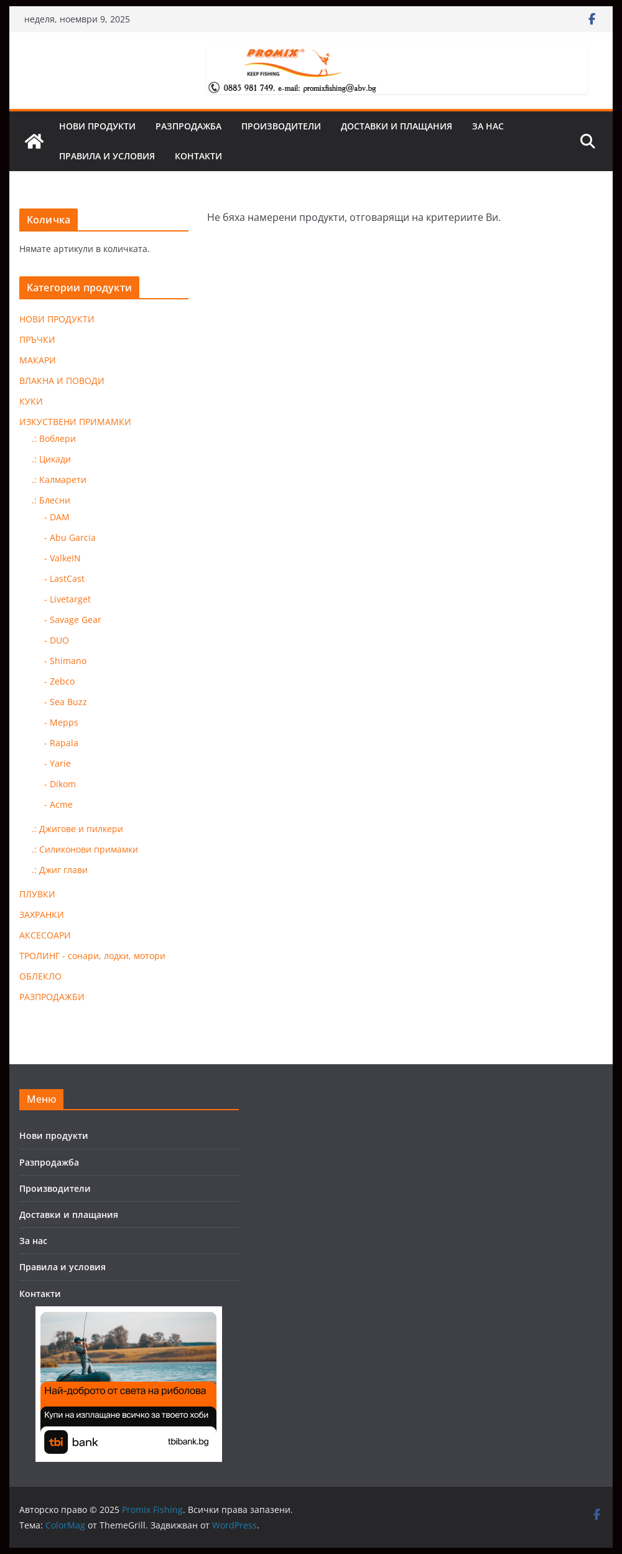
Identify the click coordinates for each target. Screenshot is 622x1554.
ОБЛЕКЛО (40, 976)
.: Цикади (51, 459)
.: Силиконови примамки (85, 849)
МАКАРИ (37, 360)
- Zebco (59, 681)
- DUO (56, 640)
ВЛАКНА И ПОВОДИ (61, 380)
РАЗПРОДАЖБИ (52, 997)
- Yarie (57, 763)
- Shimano (65, 661)
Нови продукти (97, 126)
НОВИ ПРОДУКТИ (57, 319)
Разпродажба (188, 126)
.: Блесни (51, 500)
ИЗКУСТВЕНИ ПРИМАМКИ (75, 422)
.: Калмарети (59, 479)
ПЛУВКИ (37, 894)
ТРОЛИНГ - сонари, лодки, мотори (92, 956)
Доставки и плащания (396, 126)
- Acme (58, 804)
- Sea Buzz (65, 702)
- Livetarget (67, 599)
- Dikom (60, 784)
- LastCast (64, 578)
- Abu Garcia (70, 537)
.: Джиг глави (60, 870)
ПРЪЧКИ (37, 339)
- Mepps (61, 722)
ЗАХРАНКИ (41, 914)
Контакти (198, 156)
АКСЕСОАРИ (45, 935)
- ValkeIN (62, 558)
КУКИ (31, 401)
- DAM (57, 517)
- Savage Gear (72, 619)
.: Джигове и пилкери (77, 829)
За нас (488, 126)
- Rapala (61, 743)
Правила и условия (107, 156)
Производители (281, 126)
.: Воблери (54, 438)
